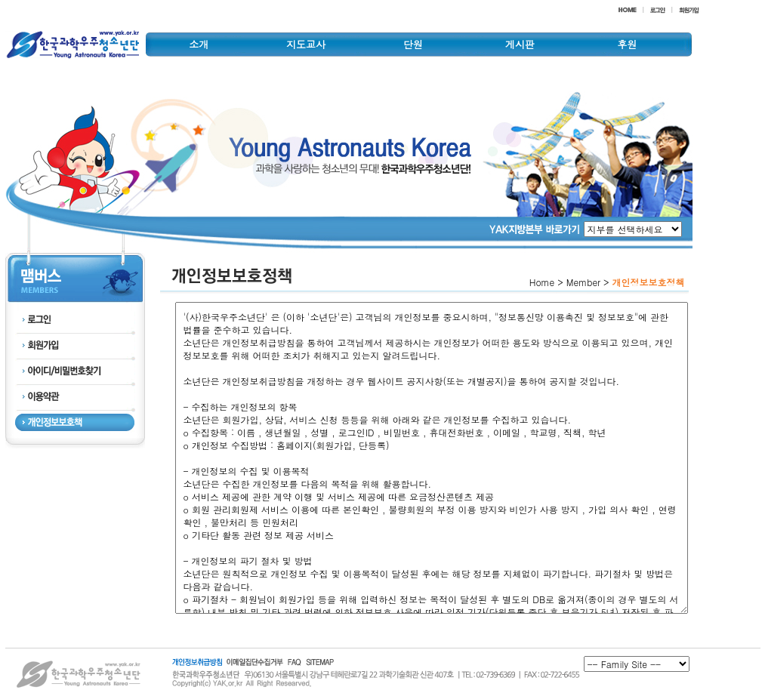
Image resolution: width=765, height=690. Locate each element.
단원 (413, 44)
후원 (627, 44)
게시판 (520, 44)
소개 (198, 44)
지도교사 (305, 44)
